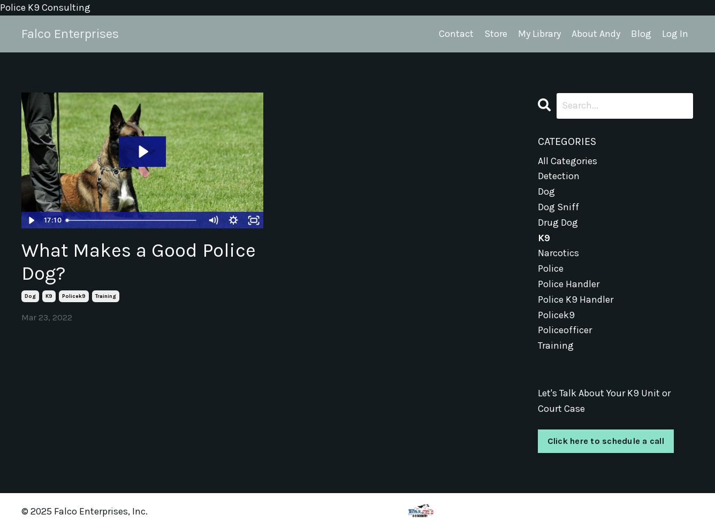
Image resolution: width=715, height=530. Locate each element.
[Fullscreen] (254, 220)
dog (30, 296)
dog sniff (558, 207)
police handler (568, 284)
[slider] (132, 220)
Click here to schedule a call (605, 441)
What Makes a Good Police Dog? (138, 262)
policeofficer (565, 330)
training (105, 296)
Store (495, 34)
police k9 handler (575, 299)
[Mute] (213, 220)
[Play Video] (31, 220)
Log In (675, 34)
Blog (641, 34)
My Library (539, 34)
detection (559, 176)
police (551, 268)
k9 (48, 296)
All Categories (567, 161)
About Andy (596, 34)
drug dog (558, 222)
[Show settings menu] (233, 220)
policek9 (74, 296)
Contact (456, 34)
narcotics (558, 253)
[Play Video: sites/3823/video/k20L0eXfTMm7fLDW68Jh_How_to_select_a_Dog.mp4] (142, 151)
